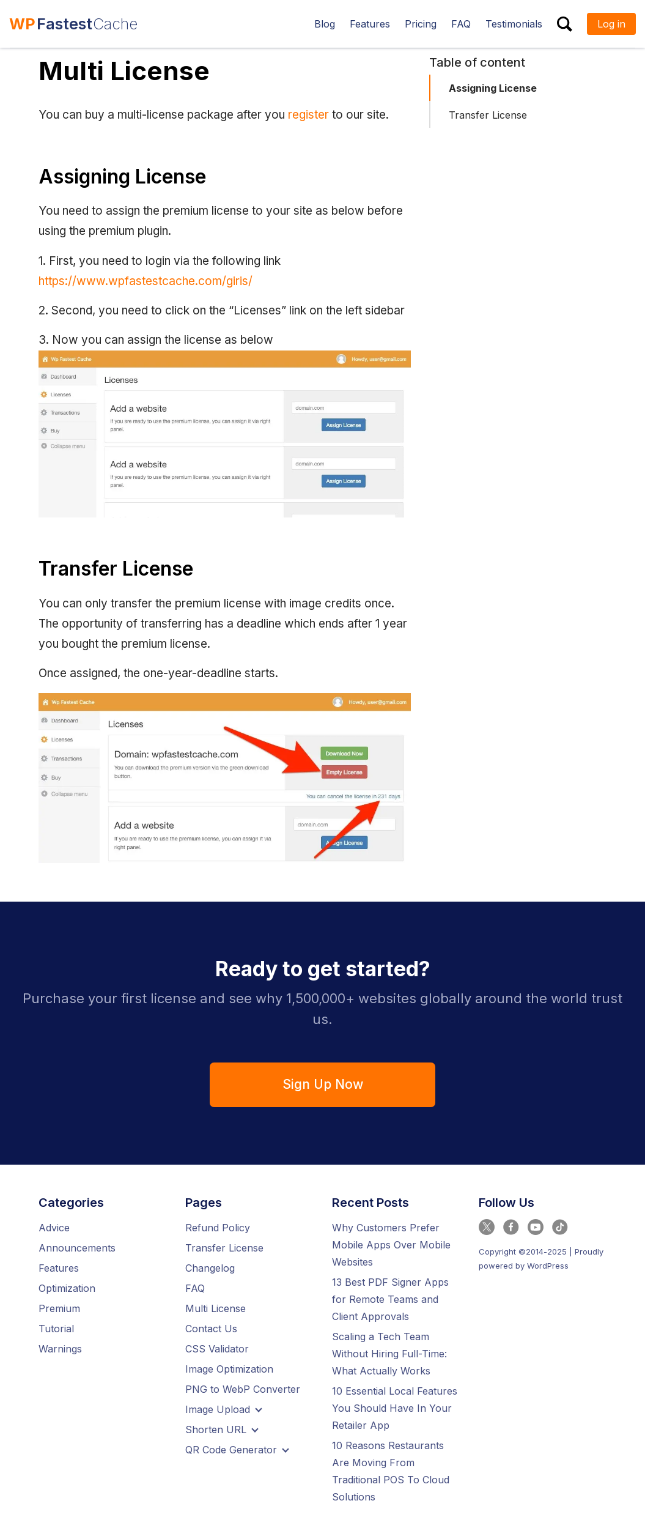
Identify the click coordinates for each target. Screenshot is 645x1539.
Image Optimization (229, 1369)
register (308, 115)
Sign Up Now (322, 1084)
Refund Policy (217, 1228)
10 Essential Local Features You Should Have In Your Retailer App (394, 1408)
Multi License (215, 1308)
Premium (59, 1308)
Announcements (77, 1248)
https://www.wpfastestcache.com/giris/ (145, 281)
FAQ (195, 1288)
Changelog (210, 1268)
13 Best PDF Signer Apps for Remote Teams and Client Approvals (390, 1299)
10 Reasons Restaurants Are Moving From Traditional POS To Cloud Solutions (390, 1471)
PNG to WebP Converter (242, 1389)
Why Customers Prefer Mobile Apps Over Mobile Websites (391, 1245)
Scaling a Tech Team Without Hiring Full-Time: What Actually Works (389, 1353)
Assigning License (493, 88)
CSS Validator (217, 1349)
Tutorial (56, 1328)
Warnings (60, 1349)
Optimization (67, 1288)
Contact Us (211, 1328)
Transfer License (488, 115)
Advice (54, 1228)
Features (59, 1268)
